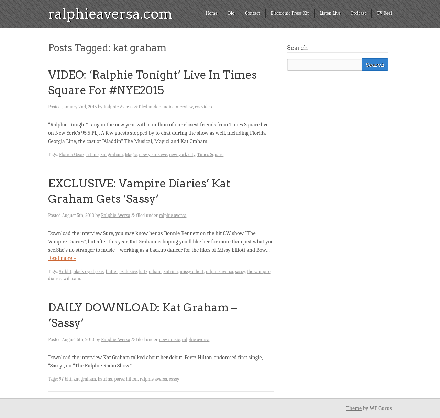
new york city (182, 154)
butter (112, 271)
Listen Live (330, 13)
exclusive (128, 271)
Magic (131, 154)
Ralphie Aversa (118, 107)
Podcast (358, 13)
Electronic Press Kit (290, 13)
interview (183, 107)
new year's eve (153, 154)
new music (169, 339)
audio (167, 107)
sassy (240, 271)
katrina (170, 271)
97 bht (65, 271)
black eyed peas (89, 271)
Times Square (210, 154)
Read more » (62, 258)
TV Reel (384, 13)
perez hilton (126, 379)
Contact (252, 13)
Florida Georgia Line (79, 154)
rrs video (203, 107)
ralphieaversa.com (110, 14)
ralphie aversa (172, 215)
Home (211, 13)
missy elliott (192, 271)
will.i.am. (72, 279)
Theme (354, 408)
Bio (231, 13)
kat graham (111, 154)
